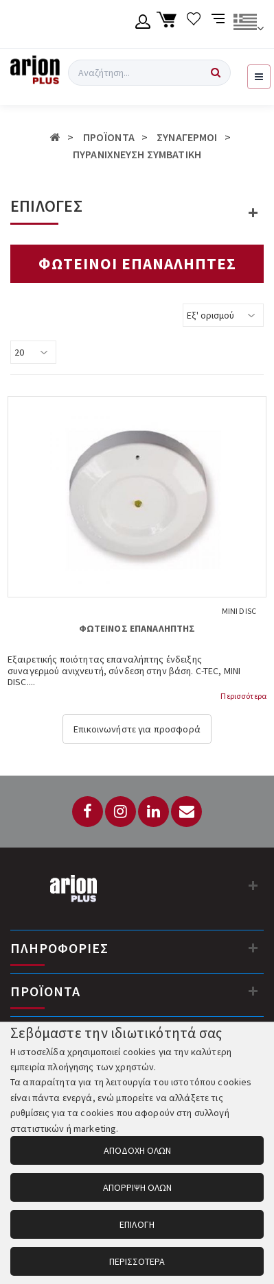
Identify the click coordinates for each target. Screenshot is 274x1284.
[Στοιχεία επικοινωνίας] (253, 885)
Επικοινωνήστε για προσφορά (137, 729)
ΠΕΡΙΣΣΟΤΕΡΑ (137, 1261)
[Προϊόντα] (253, 990)
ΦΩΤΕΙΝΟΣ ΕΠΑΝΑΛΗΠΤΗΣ (137, 628)
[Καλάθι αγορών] (169, 24)
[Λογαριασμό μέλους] (143, 24)
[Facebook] (87, 811)
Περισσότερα (243, 696)
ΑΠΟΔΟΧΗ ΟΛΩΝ (137, 1150)
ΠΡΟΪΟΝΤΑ (109, 137)
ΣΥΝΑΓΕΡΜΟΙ (187, 137)
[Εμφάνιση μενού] (259, 76)
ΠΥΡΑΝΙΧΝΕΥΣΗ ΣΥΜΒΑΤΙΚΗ (137, 154)
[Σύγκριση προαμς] (219, 24)
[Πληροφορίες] (253, 947)
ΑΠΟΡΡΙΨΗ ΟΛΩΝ (137, 1187)
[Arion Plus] (35, 72)
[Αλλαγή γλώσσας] (248, 24)
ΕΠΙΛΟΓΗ (137, 1224)
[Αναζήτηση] (215, 72)
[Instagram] (120, 811)
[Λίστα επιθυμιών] (194, 24)
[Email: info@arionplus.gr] (186, 811)
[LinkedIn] (153, 811)
